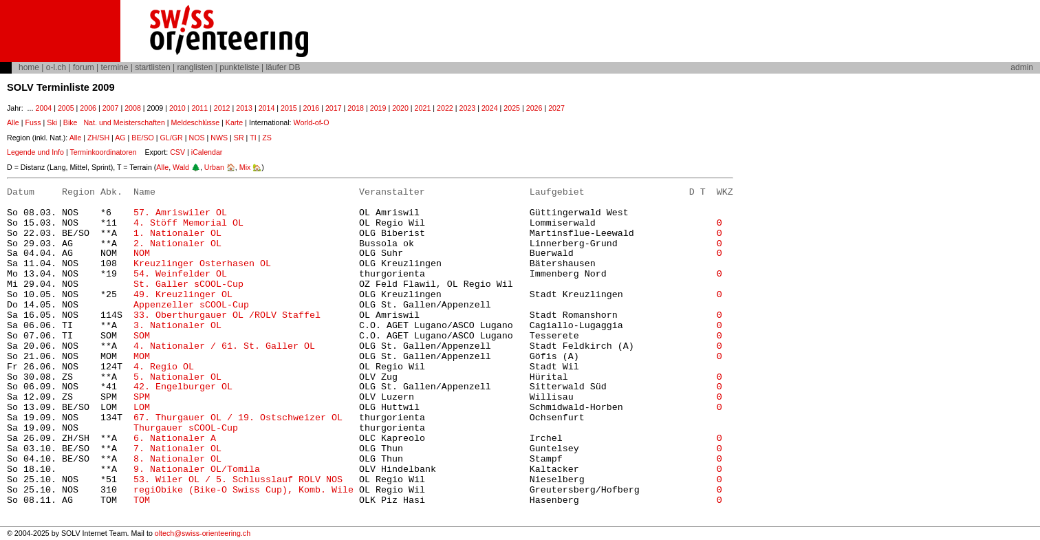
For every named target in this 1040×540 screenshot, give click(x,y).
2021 (423, 108)
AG (120, 137)
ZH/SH (98, 137)
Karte (234, 122)
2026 (534, 108)
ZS (267, 137)
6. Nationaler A (174, 438)
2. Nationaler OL (177, 244)
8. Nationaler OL (177, 459)
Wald (181, 167)
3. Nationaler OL (177, 326)
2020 (400, 108)
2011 (199, 108)
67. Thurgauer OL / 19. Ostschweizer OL (238, 418)
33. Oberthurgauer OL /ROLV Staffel (227, 315)
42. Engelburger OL (182, 387)
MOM (141, 357)
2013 (244, 108)
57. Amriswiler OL (180, 213)
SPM (141, 397)
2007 (110, 108)
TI (253, 137)
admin (1021, 67)
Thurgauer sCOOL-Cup (185, 428)
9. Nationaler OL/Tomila (196, 469)
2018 (355, 108)
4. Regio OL (163, 367)
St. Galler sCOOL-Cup (188, 284)
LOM (141, 407)
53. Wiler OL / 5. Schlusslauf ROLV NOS (238, 480)
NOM (141, 253)
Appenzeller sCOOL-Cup (191, 305)
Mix (245, 167)
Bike (70, 122)
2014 (267, 108)
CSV (177, 152)
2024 (489, 108)
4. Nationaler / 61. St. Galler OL (224, 346)
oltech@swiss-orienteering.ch (202, 533)
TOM (141, 500)
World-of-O (311, 122)
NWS (219, 137)
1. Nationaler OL (177, 233)
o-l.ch (56, 67)
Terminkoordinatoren (102, 152)
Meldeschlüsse (195, 122)
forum (83, 67)
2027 (556, 108)
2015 (289, 108)
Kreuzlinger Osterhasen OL (202, 264)
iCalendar (207, 152)
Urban (214, 167)
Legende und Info (35, 152)
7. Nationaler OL (177, 449)
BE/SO (142, 137)
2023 (467, 108)
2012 (222, 108)
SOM (141, 336)
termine (114, 67)
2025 (511, 108)
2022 (445, 108)
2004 (43, 108)
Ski (52, 122)
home (29, 67)
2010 (177, 108)
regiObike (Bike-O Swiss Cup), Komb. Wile (243, 490)
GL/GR (171, 137)
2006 (88, 108)
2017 (333, 108)
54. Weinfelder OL (180, 274)
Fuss (33, 122)
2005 (66, 108)
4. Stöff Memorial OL (188, 223)
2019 (378, 108)
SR (239, 137)
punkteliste (239, 67)
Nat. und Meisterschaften (123, 122)
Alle (13, 122)
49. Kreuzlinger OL (182, 295)
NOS (196, 137)
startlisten (152, 67)
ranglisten (195, 67)
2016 (311, 108)
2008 (132, 108)
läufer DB (283, 67)
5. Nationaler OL (177, 377)
